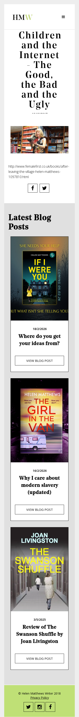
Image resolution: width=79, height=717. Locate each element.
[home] (22, 16)
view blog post (39, 360)
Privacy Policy (39, 698)
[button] (63, 17)
